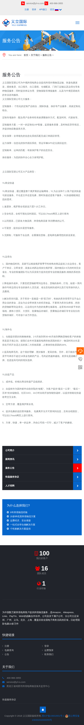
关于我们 (35, 55)
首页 (26, 55)
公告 (7, 654)
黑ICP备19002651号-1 (53, 715)
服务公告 (47, 55)
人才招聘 (9, 485)
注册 (27, 9)
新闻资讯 (9, 459)
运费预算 (48, 650)
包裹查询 (9, 650)
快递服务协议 (12, 476)
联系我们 (48, 654)
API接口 (43, 9)
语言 (56, 9)
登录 (34, 9)
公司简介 (9, 450)
